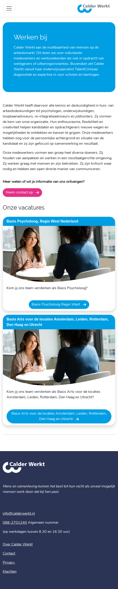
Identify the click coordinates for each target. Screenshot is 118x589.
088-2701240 (15, 523)
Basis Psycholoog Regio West (56, 304)
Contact (9, 553)
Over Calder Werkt (18, 544)
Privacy (9, 563)
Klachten (10, 572)
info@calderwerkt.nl (19, 514)
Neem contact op (20, 192)
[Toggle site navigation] (9, 8)
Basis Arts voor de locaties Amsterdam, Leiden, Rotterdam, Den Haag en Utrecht (59, 416)
